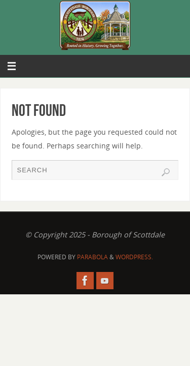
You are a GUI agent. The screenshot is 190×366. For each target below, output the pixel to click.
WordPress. (134, 257)
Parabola (92, 257)
